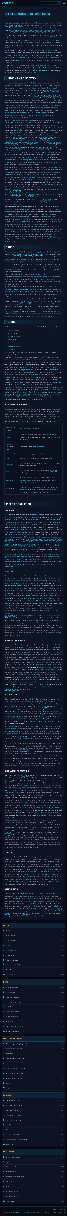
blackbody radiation (22, 395)
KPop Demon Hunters (33, 1012)
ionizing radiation (44, 55)
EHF (23, 578)
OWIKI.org (8, 1210)
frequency (10, 25)
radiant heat (43, 83)
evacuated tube (15, 197)
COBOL (33, 1083)
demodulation (48, 552)
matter (53, 35)
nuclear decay (35, 375)
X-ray (53, 30)
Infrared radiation (14, 343)
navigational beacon (19, 557)
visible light (39, 30)
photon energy (57, 40)
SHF (17, 578)
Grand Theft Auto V (33, 1196)
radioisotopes (35, 906)
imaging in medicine (21, 869)
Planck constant (41, 274)
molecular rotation (39, 447)
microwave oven (49, 593)
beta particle (27, 214)
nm (22, 301)
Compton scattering (26, 480)
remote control (29, 559)
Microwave (11, 346)
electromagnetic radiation (45, 23)
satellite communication (28, 598)
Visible (10, 340)
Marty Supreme (33, 1007)
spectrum (21, 23)
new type (31, 194)
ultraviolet (47, 30)
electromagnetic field (11, 150)
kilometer (36, 43)
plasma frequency (37, 257)
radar (6, 559)
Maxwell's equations (25, 160)
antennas (35, 515)
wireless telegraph (15, 192)
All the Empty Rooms (33, 1031)
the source (43, 390)
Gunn (51, 581)
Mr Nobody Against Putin (33, 1002)
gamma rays (21, 219)
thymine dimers (16, 810)
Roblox (33, 1186)
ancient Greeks (31, 88)
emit (6, 311)
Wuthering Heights (33, 940)
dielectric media (50, 182)
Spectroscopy (43, 70)
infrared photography (11, 689)
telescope (36, 95)
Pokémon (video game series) (33, 1176)
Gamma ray (10, 480)
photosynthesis (28, 370)
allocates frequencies (41, 564)
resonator (14, 517)
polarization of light (54, 142)
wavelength (19, 25)
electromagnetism (19, 137)
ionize (23, 58)
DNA (43, 808)
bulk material (51, 435)
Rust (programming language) (33, 1068)
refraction (56, 90)
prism (17, 100)
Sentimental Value (33, 1016)
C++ (33, 1063)
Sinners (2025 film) (33, 987)
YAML (33, 1088)
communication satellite (18, 542)
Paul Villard (22, 209)
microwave (23, 30)
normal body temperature (48, 670)
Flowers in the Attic (33, 960)
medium (36, 277)
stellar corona (51, 874)
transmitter (8, 520)
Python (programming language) (33, 1044)
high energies (54, 487)
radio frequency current (19, 544)
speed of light (45, 155)
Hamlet (33, 945)
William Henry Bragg (48, 217)
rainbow (47, 360)
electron (7, 380)
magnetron (17, 581)
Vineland (33, 930)
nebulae (58, 314)
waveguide (8, 606)
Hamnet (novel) (33, 950)
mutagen (41, 810)
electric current (12, 140)
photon (55, 50)
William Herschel (15, 120)
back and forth (24, 530)
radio (29, 192)
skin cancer (52, 805)
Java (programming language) (33, 1073)
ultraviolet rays (26, 55)
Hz (61, 311)
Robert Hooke (46, 105)
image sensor (52, 687)
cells (28, 805)
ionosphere (30, 535)
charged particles (16, 535)
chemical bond (22, 367)
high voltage (34, 197)
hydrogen (51, 309)
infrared (31, 30)
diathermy (28, 596)
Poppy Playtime (33, 1201)
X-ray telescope (45, 877)
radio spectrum (19, 562)
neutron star (35, 872)
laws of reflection (10, 113)
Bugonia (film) (33, 1021)
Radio (6, 40)
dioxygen (36, 835)
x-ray (57, 197)
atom (45, 262)
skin (36, 670)
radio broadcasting (32, 539)
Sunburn (26, 803)
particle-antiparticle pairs (36, 487)
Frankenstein (33, 955)
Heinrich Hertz (40, 175)
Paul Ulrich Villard (51, 894)
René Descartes (35, 105)
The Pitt (33, 1125)
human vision (26, 714)
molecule (10, 294)
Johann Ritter (18, 130)
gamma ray (8, 33)
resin (11, 187)
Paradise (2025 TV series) (33, 1115)
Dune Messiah (33, 970)
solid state (35, 581)
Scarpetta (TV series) (33, 1110)
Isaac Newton (55, 95)
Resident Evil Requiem (33, 1157)
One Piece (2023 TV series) (33, 1105)
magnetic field (29, 140)
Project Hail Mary (33, 935)
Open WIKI (8, 2)
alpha (17, 214)
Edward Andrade (25, 222)
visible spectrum (38, 739)
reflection (46, 90)
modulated (32, 544)
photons (39, 60)
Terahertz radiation (11, 615)
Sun (40, 699)
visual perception (54, 746)
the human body (47, 199)
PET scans (26, 913)
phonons (31, 655)
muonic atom (18, 382)
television (42, 539)
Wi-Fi (11, 601)
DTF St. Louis (33, 1130)
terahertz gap (38, 623)
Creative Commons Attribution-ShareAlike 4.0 (26, 1212)
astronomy (8, 257)
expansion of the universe (29, 392)
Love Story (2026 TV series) (33, 1134)
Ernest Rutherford (10, 222)
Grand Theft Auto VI (33, 1191)
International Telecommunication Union (17, 564)
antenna (18, 45)
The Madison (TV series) (33, 1100)
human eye (45, 706)
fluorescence (49, 790)
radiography (13, 204)
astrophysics (31, 309)
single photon (24, 490)
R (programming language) (33, 1078)
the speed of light (36, 162)
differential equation (44, 147)
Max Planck (43, 227)
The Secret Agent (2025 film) (33, 1026)
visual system (53, 370)
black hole (47, 872)
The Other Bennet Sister (33, 1120)
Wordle (33, 1162)
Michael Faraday (31, 142)
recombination (44, 395)
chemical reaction (29, 785)
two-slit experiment (35, 115)
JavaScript (33, 1053)
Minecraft (33, 1181)
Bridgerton (33, 1144)
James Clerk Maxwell (16, 147)
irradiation (56, 906)
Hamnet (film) (33, 992)
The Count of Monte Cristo (33, 965)
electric (46, 522)
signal (57, 544)
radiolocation (52, 557)
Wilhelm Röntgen (15, 194)
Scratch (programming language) (33, 1058)
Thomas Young (40, 113)
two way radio (51, 539)
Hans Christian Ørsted (46, 137)
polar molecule (18, 586)
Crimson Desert (33, 1167)
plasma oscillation (39, 454)
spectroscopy (42, 65)
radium (57, 209)
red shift (49, 397)
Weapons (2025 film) (33, 997)
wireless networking (36, 542)
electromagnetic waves (21, 28)
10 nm (11, 780)
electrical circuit (55, 170)
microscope (46, 95)
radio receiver (10, 532)
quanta (24, 229)
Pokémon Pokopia (33, 1172)
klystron (7, 581)
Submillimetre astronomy (43, 665)
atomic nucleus (50, 53)
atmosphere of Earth (11, 882)
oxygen (13, 830)
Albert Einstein (34, 232)
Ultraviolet (11, 337)
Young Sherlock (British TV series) (33, 1139)
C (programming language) (33, 1049)
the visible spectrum (21, 736)
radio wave (15, 30)
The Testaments (33, 974)
